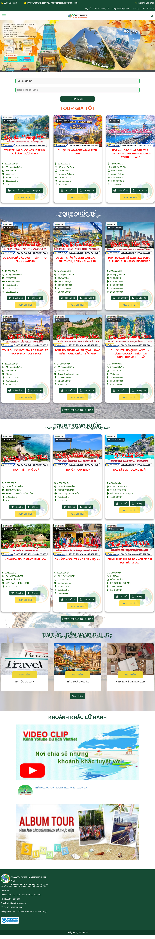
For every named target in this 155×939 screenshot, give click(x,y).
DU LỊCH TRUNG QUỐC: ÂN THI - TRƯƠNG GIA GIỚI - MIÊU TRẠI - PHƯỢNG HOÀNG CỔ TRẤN (130, 353)
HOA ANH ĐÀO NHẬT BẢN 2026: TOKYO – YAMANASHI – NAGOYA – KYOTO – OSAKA (130, 153)
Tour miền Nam (115, 529)
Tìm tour (77, 99)
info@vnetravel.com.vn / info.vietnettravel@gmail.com (52, 3)
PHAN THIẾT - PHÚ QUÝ (25, 470)
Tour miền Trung (63, 440)
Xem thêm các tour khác (77, 410)
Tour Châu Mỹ (115, 228)
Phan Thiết (9, 440)
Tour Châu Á (63, 121)
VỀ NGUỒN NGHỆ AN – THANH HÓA (25, 559)
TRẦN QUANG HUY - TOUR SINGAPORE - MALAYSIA (61, 788)
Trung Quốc (10, 121)
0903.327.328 (10, 3)
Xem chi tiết (25, 197)
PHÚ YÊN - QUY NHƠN (77, 470)
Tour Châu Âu (10, 228)
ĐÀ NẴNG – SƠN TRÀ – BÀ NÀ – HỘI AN (77, 559)
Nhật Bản (114, 121)
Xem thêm (24, 674)
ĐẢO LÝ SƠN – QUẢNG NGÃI (129, 470)
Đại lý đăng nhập (144, 3)
